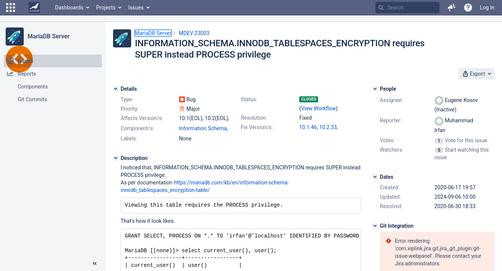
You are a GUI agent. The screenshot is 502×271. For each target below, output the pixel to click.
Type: (127, 99)
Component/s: (137, 128)
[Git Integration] (375, 225)
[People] (375, 88)
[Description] (115, 158)
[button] (10, 7)
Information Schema (203, 128)
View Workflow (318, 108)
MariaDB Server (48, 36)
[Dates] (375, 177)
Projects (105, 8)
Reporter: (390, 120)
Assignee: (391, 100)
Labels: (129, 139)
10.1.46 (308, 127)
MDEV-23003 (194, 33)
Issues (136, 8)
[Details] (115, 88)
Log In (487, 8)
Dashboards (69, 8)
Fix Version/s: (257, 127)
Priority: (130, 109)
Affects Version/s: (142, 118)
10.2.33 (328, 127)
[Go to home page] (34, 7)
